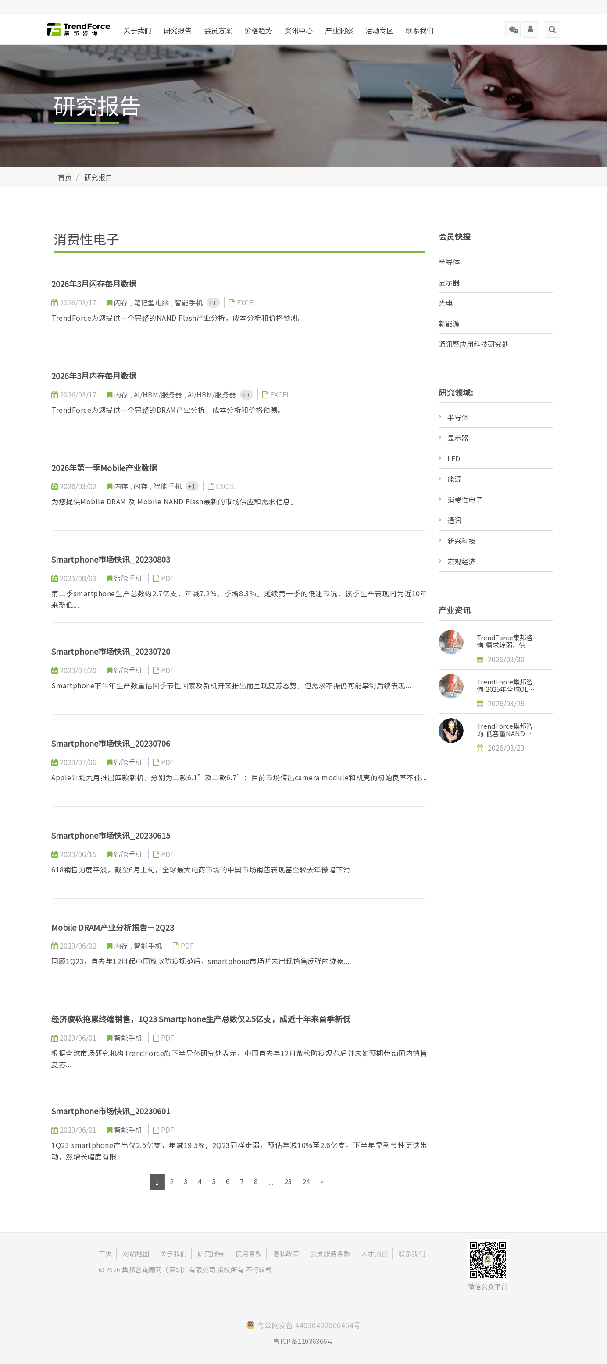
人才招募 (374, 1253)
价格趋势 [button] (258, 30)
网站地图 (135, 1253)
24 (306, 1181)
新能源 (449, 323)
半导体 (449, 261)
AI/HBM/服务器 (159, 394)
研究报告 (178, 30)
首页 (65, 177)
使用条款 (248, 1253)
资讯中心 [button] (299, 30)
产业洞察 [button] (339, 30)
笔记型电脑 (152, 302)
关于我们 (137, 30)
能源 (454, 479)
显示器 (449, 282)
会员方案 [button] (218, 30)
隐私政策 (285, 1253)
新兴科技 (461, 540)
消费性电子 (464, 499)
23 (288, 1181)
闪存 (122, 302)
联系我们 (420, 30)
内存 (122, 394)
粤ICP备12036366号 (303, 1341)
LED (453, 458)
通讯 (454, 520)
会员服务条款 (330, 1253)
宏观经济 (461, 561)
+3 (246, 394)
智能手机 (189, 302)
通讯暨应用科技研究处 (474, 344)
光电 (446, 303)
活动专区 (379, 30)
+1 (213, 302)
